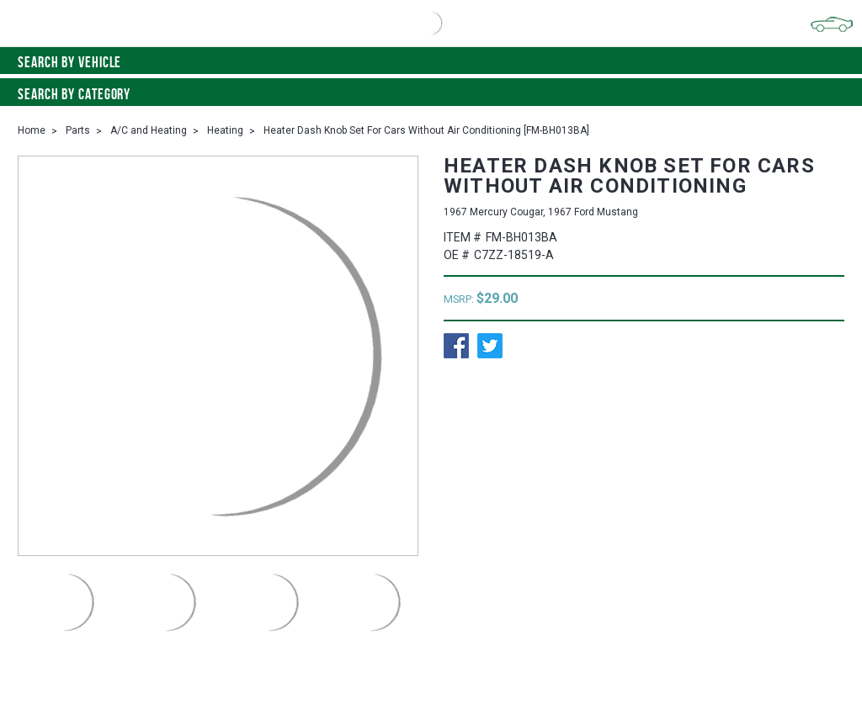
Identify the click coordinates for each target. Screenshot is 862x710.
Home (31, 130)
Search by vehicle (431, 62)
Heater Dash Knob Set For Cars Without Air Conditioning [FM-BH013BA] (426, 130)
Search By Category (431, 94)
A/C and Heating (148, 130)
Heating (225, 130)
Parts (78, 130)
